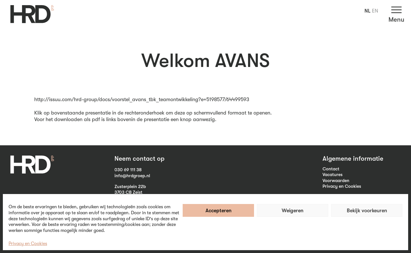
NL (367, 11)
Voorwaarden (336, 180)
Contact (331, 169)
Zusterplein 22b (130, 186)
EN (375, 11)
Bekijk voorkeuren (367, 210)
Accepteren (218, 210)
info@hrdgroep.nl (132, 175)
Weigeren (292, 210)
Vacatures (332, 174)
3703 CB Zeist (128, 192)
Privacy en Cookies (28, 243)
